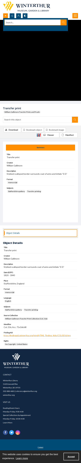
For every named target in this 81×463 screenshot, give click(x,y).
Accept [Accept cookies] (71, 456)
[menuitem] (40, 447)
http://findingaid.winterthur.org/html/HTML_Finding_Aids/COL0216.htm (37, 335)
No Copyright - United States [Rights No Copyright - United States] (16, 344)
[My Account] (18, 15)
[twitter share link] (11, 432)
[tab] (40, 147)
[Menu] (75, 15)
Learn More (7, 422)
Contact (40, 447)
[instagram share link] (17, 432)
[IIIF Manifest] (69, 135)
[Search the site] (33, 22)
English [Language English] (8, 301)
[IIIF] (38, 134)
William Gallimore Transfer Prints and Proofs (22, 112)
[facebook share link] (5, 432)
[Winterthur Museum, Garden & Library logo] (26, 6)
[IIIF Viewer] (50, 135)
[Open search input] (5, 15)
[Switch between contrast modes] (25, 15)
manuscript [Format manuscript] (12, 182)
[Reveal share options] (12, 15)
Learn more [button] (22, 458)
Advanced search (11, 28)
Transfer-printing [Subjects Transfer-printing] (34, 191)
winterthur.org (9, 395)
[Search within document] (75, 120)
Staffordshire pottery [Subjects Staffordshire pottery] (16, 191)
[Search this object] (37, 120)
